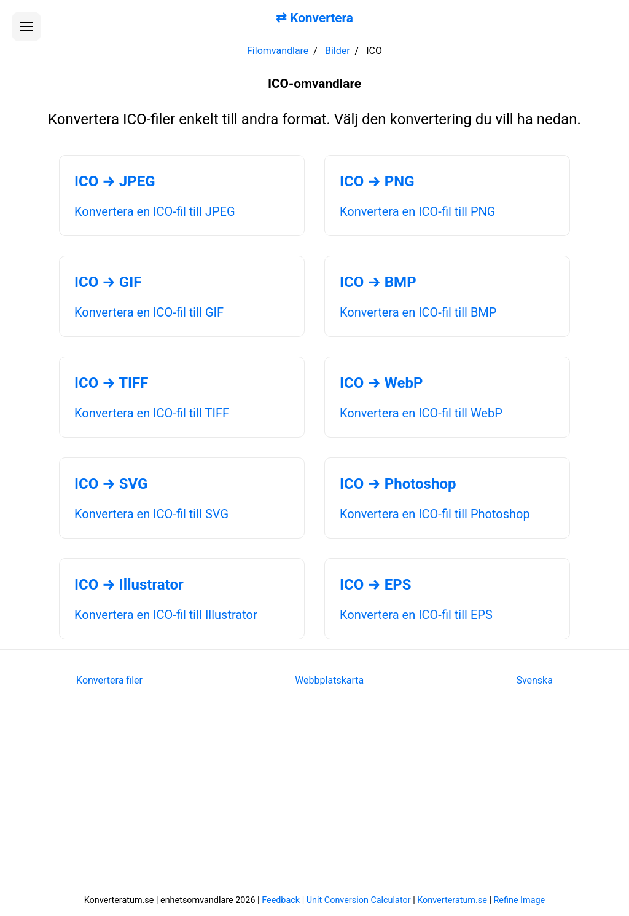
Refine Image (519, 900)
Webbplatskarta (329, 680)
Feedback (281, 900)
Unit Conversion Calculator (359, 900)
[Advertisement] (314, 799)
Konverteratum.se (452, 900)
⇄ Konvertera (314, 17)
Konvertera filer (109, 680)
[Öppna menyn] (26, 26)
